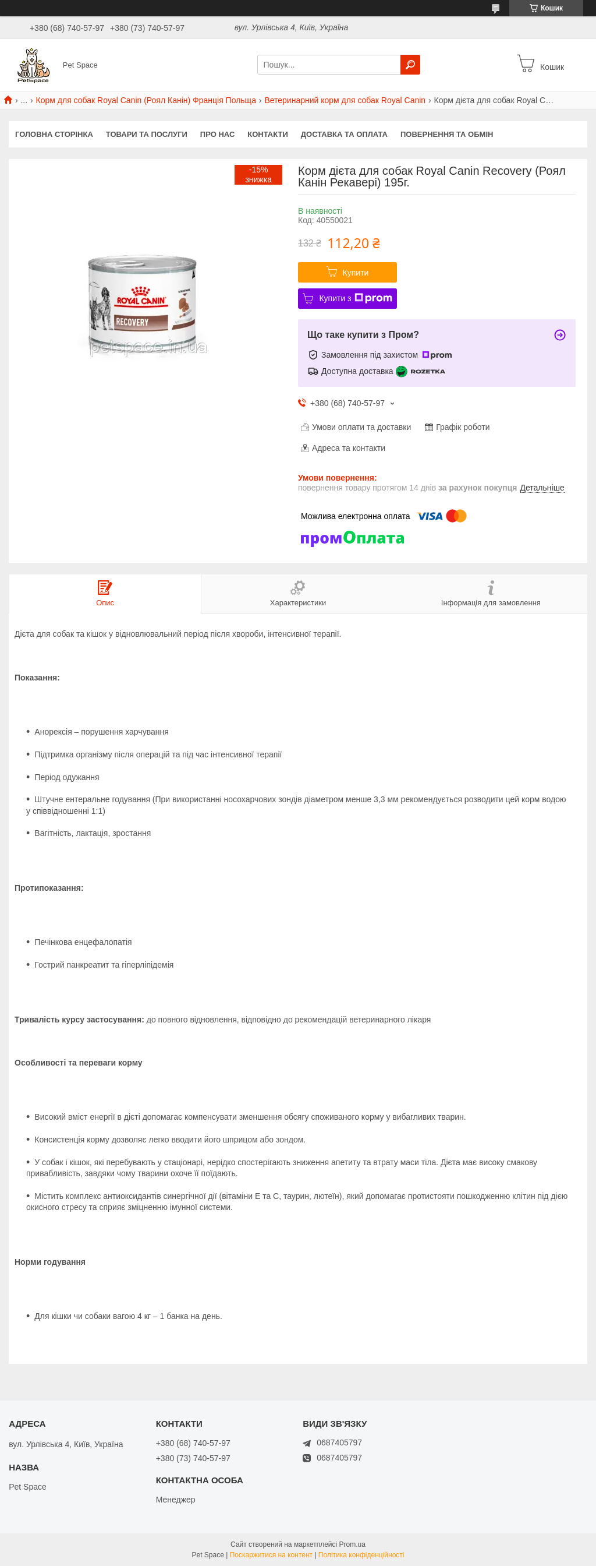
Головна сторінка (54, 134)
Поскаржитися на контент (271, 1555)
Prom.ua (352, 1544)
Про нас (217, 134)
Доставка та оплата (344, 134)
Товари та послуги (146, 134)
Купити (356, 272)
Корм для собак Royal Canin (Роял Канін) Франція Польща (146, 100)
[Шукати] (410, 65)
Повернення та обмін (446, 134)
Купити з (355, 298)
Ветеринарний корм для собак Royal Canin (344, 100)
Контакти (267, 134)
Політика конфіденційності (361, 1555)
